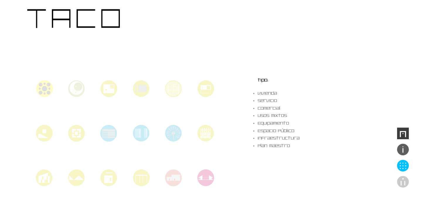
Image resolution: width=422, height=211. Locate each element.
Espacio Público (276, 130)
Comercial (269, 108)
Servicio (267, 100)
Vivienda (267, 93)
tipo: (263, 80)
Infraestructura (279, 138)
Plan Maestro (274, 145)
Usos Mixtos (272, 115)
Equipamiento (273, 123)
